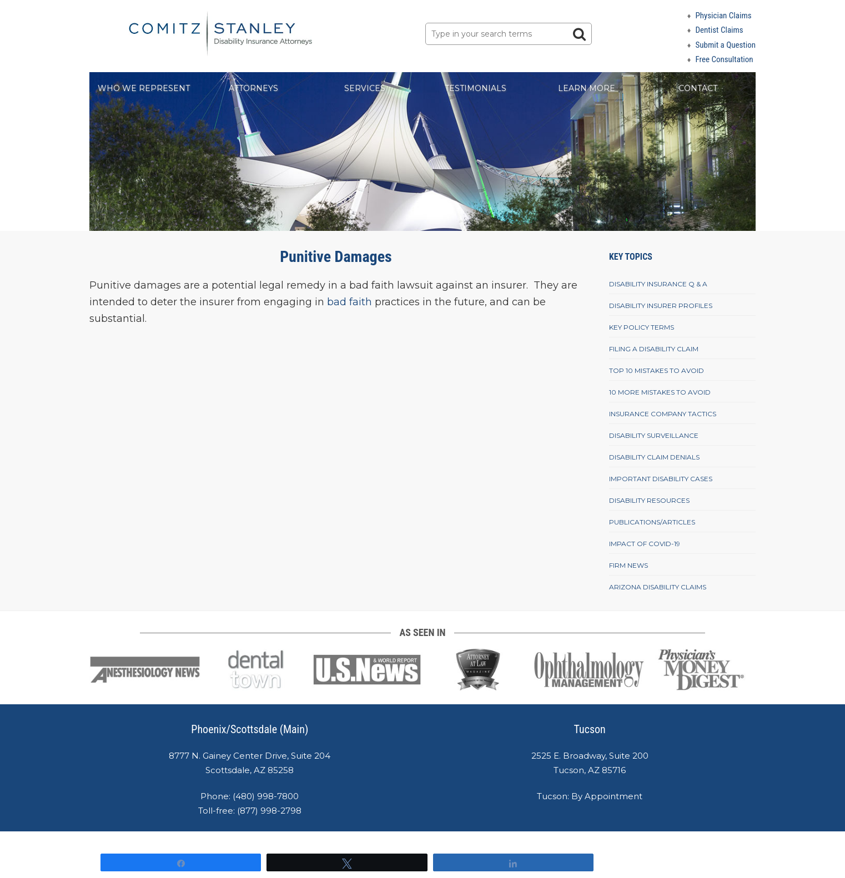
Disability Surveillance (653, 435)
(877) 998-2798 (269, 810)
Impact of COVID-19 (644, 543)
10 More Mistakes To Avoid (660, 392)
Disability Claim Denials (654, 457)
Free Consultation (724, 59)
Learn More (586, 88)
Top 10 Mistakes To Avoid (656, 370)
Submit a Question (725, 45)
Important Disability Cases (660, 479)
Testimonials (475, 88)
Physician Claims (723, 16)
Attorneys (253, 88)
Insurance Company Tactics (662, 414)
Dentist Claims (719, 30)
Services (364, 88)
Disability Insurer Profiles (660, 305)
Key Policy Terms (641, 327)
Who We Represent (144, 88)
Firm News (628, 565)
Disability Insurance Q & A (658, 284)
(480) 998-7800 (266, 796)
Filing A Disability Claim (653, 349)
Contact (697, 88)
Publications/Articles (652, 522)
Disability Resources (649, 500)
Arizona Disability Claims (657, 587)
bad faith (348, 302)
